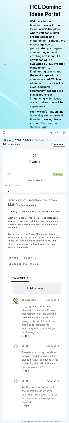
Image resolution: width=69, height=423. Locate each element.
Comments (20, 278)
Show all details (34, 180)
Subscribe (59, 144)
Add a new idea (11, 144)
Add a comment (36, 288)
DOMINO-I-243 (23, 140)
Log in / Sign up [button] (57, 132)
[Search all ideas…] (21, 133)
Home (7, 140)
